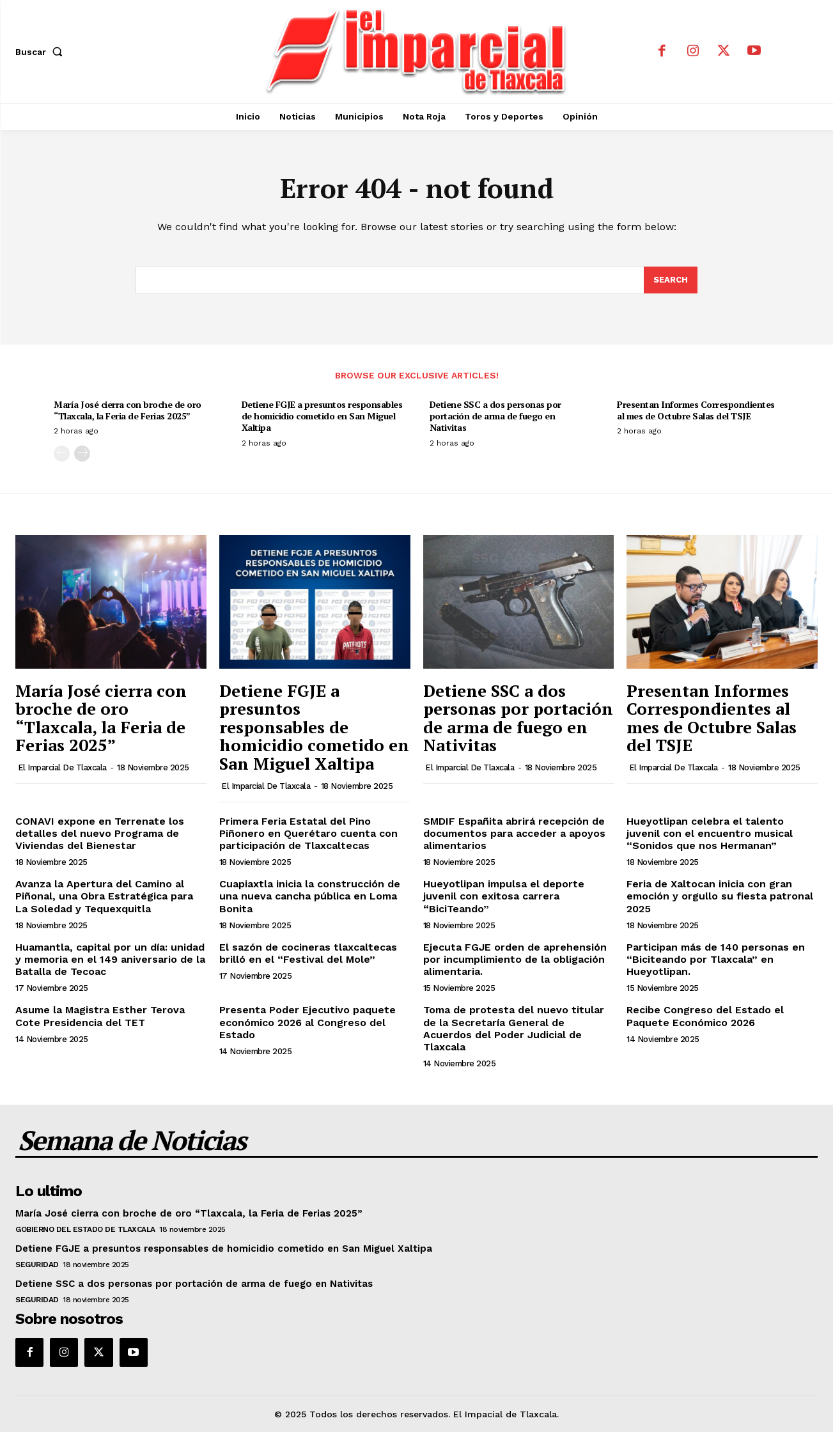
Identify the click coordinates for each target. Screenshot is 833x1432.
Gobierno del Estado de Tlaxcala (85, 1229)
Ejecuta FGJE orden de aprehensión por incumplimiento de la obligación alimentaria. (515, 959)
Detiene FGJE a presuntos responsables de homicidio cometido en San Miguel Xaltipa (322, 415)
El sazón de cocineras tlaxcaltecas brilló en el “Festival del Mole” (308, 953)
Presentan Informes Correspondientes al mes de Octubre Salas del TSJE (696, 410)
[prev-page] (62, 454)
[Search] (670, 280)
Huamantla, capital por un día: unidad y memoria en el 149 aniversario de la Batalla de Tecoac (110, 959)
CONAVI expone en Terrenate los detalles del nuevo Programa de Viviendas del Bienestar (99, 833)
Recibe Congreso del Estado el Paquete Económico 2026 (705, 1016)
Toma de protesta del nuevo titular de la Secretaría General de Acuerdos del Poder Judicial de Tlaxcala (513, 1028)
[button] (41, 51)
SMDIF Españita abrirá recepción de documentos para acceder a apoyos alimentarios (514, 833)
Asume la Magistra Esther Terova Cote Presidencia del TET (100, 1016)
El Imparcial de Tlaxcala (62, 767)
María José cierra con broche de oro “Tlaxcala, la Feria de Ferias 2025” (127, 410)
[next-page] (82, 454)
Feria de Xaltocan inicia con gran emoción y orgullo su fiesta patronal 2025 (720, 896)
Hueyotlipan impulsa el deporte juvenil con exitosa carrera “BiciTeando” (503, 896)
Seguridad (37, 1264)
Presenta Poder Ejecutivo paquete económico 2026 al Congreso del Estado (307, 1022)
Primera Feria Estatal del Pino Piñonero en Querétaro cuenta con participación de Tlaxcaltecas (308, 833)
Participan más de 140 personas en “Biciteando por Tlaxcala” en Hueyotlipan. (716, 959)
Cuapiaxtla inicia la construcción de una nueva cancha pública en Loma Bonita (309, 896)
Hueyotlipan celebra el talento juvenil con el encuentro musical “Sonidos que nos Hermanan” (710, 833)
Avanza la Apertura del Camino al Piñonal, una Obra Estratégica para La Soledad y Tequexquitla (104, 896)
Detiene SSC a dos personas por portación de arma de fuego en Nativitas (495, 415)
